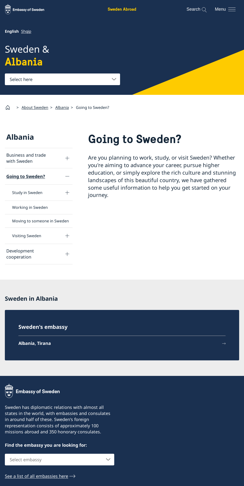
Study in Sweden (27, 192)
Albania (62, 107)
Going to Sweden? (25, 176)
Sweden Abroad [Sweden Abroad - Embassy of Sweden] (122, 9)
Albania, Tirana (34, 343)
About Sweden (35, 107)
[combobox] (62, 79)
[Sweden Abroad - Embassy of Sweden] (29, 9)
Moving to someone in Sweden (40, 220)
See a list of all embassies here (36, 476)
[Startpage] (10, 107)
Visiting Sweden (26, 235)
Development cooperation (20, 254)
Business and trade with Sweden (26, 158)
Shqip (26, 31)
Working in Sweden (30, 207)
